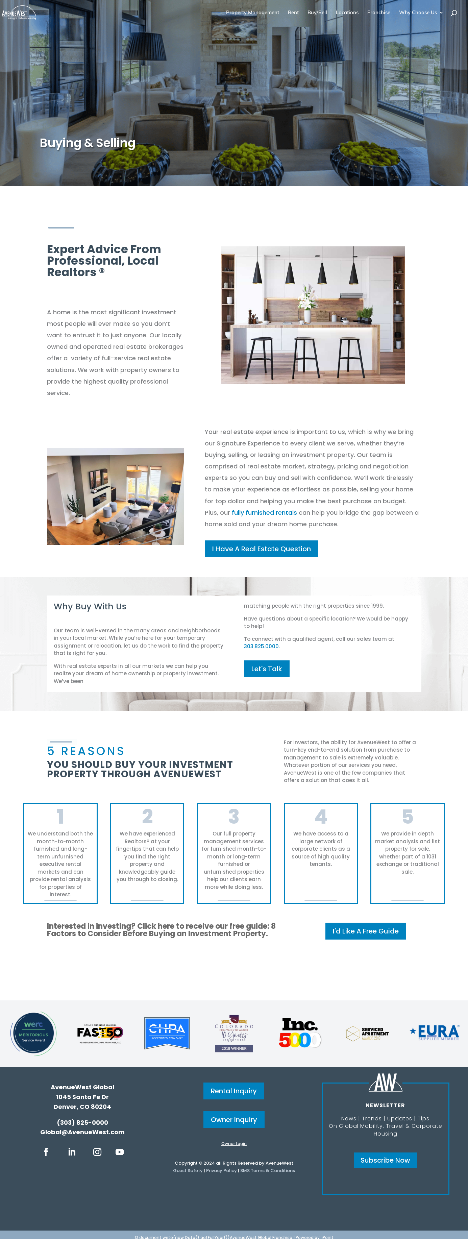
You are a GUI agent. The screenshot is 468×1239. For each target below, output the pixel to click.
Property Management (252, 13)
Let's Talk (266, 669)
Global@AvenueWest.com (82, 1132)
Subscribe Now (385, 1160)
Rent (293, 13)
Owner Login (234, 1143)
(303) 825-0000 (82, 1122)
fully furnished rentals (264, 512)
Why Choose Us (418, 13)
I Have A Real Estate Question (261, 549)
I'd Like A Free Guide (366, 931)
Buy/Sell (317, 13)
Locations (347, 13)
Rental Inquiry (234, 1091)
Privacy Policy (221, 1170)
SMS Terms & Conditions (267, 1170)
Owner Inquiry (234, 1119)
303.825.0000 (261, 646)
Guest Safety (188, 1170)
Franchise (378, 13)
